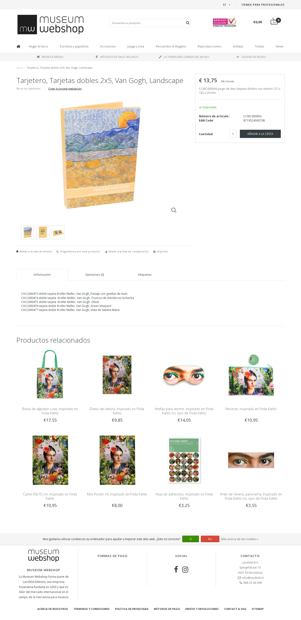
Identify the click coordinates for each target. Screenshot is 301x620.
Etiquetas (145, 274)
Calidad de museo (251, 57)
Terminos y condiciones (91, 609)
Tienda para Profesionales (263, 4)
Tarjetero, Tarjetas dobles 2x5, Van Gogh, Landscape (60, 67)
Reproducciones (209, 46)
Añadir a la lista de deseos (36, 251)
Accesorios (108, 46)
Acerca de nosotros (52, 609)
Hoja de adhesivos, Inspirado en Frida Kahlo (184, 496)
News (279, 46)
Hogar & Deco (38, 46)
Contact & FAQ (235, 609)
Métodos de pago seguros (117, 57)
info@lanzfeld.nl (253, 578)
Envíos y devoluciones (202, 609)
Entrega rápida (50, 57)
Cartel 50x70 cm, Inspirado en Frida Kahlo (50, 496)
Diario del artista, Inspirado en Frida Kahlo (117, 411)
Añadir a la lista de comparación (128, 251)
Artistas (238, 46)
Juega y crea (135, 46)
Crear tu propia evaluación (65, 88)
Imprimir (162, 251)
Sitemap (258, 609)
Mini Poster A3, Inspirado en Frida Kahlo (117, 494)
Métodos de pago (167, 609)
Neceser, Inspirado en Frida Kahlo (251, 409)
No (210, 539)
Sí (191, 539)
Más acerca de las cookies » (239, 539)
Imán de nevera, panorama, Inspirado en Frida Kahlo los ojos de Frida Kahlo (251, 496)
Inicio (19, 67)
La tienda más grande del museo (184, 57)
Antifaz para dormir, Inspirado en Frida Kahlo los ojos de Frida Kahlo (184, 411)
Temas (259, 46)
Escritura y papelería (74, 46)
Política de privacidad (131, 609)
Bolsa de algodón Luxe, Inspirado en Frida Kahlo (50, 411)
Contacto (250, 556)
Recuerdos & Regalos (171, 46)
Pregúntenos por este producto (80, 251)
